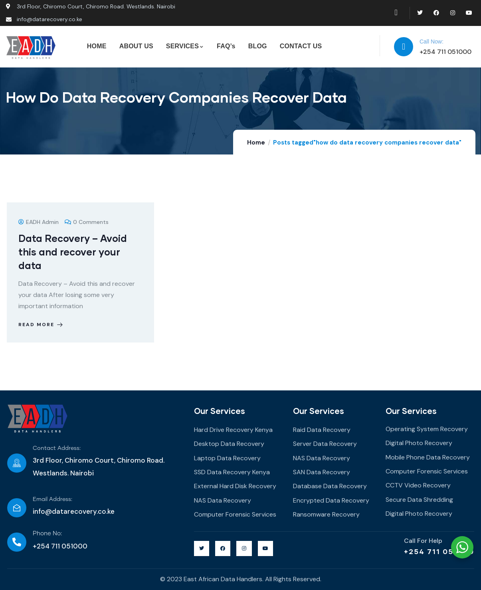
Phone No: (47, 534)
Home (256, 143)
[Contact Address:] (16, 463)
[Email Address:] (16, 507)
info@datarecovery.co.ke (74, 511)
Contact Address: (57, 448)
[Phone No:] (16, 542)
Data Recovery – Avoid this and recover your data (73, 251)
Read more (42, 324)
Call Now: (431, 41)
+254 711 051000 (439, 551)
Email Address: (52, 499)
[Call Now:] (403, 46)
